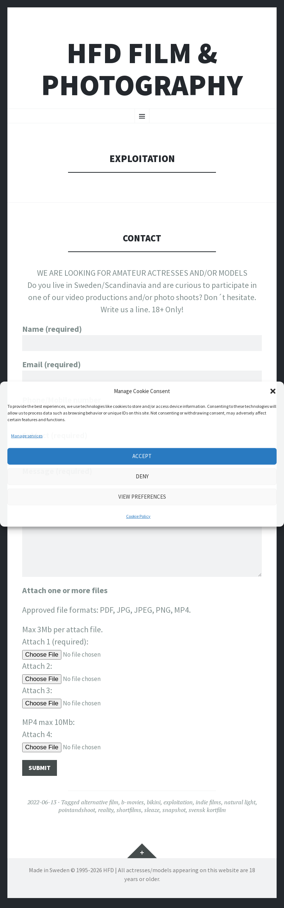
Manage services (27, 435)
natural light (240, 805)
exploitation (178, 805)
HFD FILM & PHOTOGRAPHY (142, 69)
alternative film (99, 805)
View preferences (142, 496)
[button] (273, 391)
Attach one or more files (65, 591)
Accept (142, 456)
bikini (153, 805)
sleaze (151, 812)
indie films (208, 805)
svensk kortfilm (207, 812)
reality (106, 812)
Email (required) (142, 372)
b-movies (132, 805)
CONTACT (142, 238)
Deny (142, 476)
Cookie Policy (138, 516)
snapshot (174, 812)
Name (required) (142, 336)
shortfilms (128, 812)
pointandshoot (76, 812)
